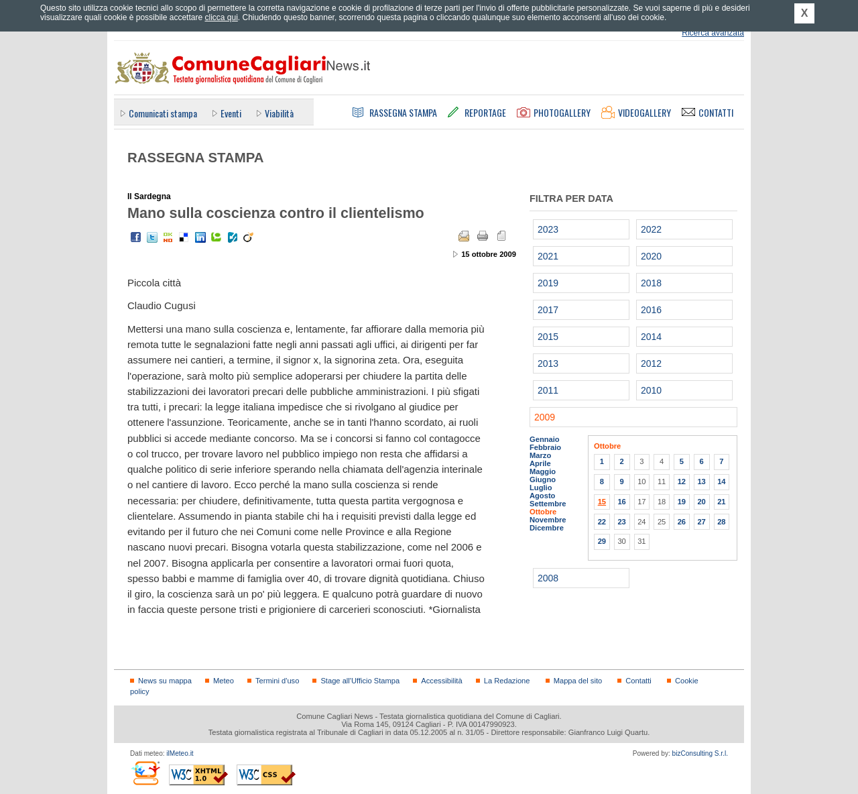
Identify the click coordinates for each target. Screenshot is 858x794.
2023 (548, 229)
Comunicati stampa (163, 113)
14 (721, 481)
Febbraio (545, 447)
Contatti (638, 681)
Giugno (543, 479)
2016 (651, 309)
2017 (548, 309)
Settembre (548, 504)
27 (701, 522)
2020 (651, 256)
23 (621, 522)
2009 (544, 417)
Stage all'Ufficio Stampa (360, 681)
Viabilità (279, 113)
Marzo (540, 455)
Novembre (548, 520)
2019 (548, 283)
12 (682, 481)
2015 (548, 336)
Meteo (223, 681)
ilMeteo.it (179, 753)
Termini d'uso (277, 681)
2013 (548, 363)
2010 (651, 390)
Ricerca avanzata (713, 33)
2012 (651, 363)
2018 (651, 283)
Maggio (543, 471)
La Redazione (507, 681)
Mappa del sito (578, 681)
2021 (548, 256)
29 (602, 541)
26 (682, 522)
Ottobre (543, 512)
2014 (651, 336)
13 (701, 481)
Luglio (541, 488)
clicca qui (220, 17)
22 (602, 522)
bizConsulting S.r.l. (700, 753)
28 (721, 522)
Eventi (231, 113)
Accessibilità (441, 681)
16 (621, 502)
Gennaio (545, 439)
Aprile (540, 463)
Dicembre (547, 528)
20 (701, 502)
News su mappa (165, 681)
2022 (651, 229)
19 (682, 502)
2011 (548, 390)
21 (721, 502)
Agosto (542, 496)
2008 (548, 578)
